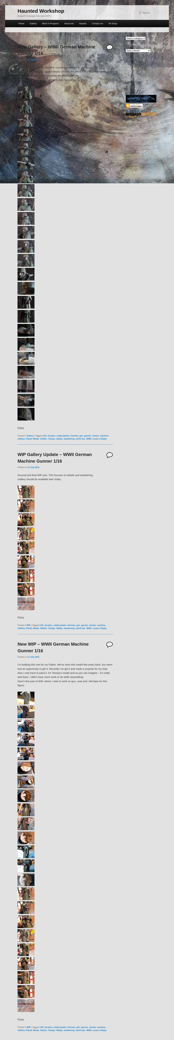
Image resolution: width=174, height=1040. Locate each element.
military (21, 439)
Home (21, 23)
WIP (29, 625)
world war (80, 439)
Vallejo (59, 439)
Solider (43, 439)
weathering (69, 439)
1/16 (44, 436)
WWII (88, 439)
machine (104, 436)
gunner (87, 436)
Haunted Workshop (41, 11)
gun (81, 436)
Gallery (33, 23)
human (95, 436)
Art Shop (112, 23)
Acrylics (52, 436)
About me (69, 23)
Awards (82, 23)
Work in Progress (50, 23)
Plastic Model (32, 439)
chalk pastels (63, 436)
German (74, 436)
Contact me (97, 23)
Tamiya (51, 439)
